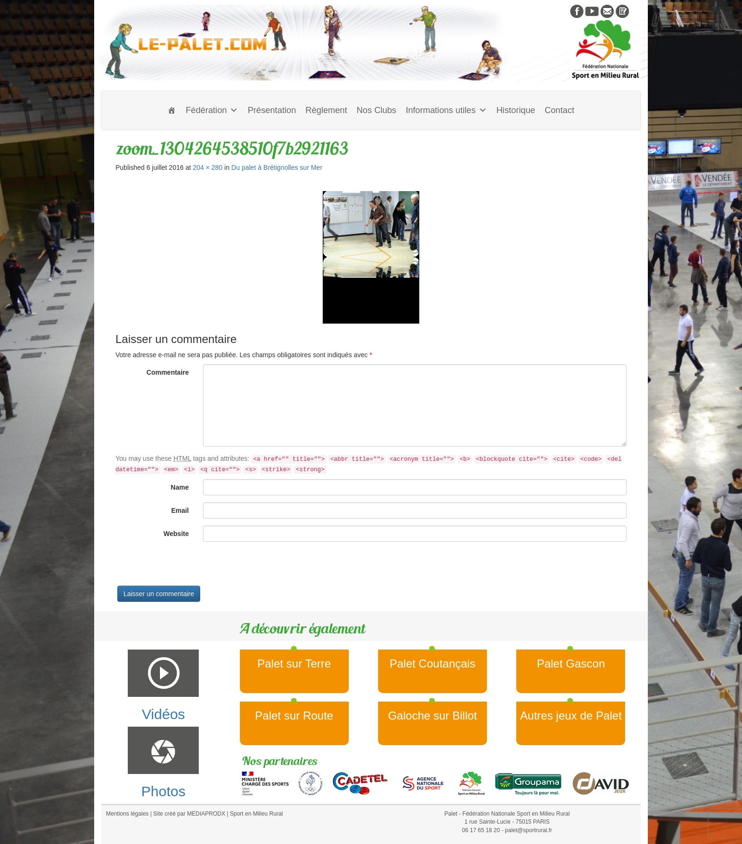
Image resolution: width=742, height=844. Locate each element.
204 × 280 (207, 167)
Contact (559, 110)
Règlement (326, 110)
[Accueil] (172, 110)
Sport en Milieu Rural (256, 813)
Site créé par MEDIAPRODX (189, 813)
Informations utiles (446, 110)
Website (176, 533)
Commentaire (168, 372)
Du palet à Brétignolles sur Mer (276, 167)
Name (180, 487)
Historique (515, 110)
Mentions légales (127, 813)
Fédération (212, 110)
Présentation (271, 110)
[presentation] (187, 567)
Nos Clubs (376, 110)
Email (180, 510)
